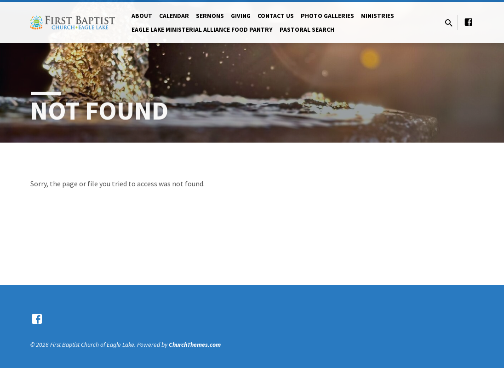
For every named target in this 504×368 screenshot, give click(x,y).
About (142, 16)
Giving (241, 16)
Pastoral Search (307, 30)
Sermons (210, 16)
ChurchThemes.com (195, 345)
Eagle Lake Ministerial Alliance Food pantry (202, 30)
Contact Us (276, 16)
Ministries (377, 16)
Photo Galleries (327, 16)
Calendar (174, 16)
